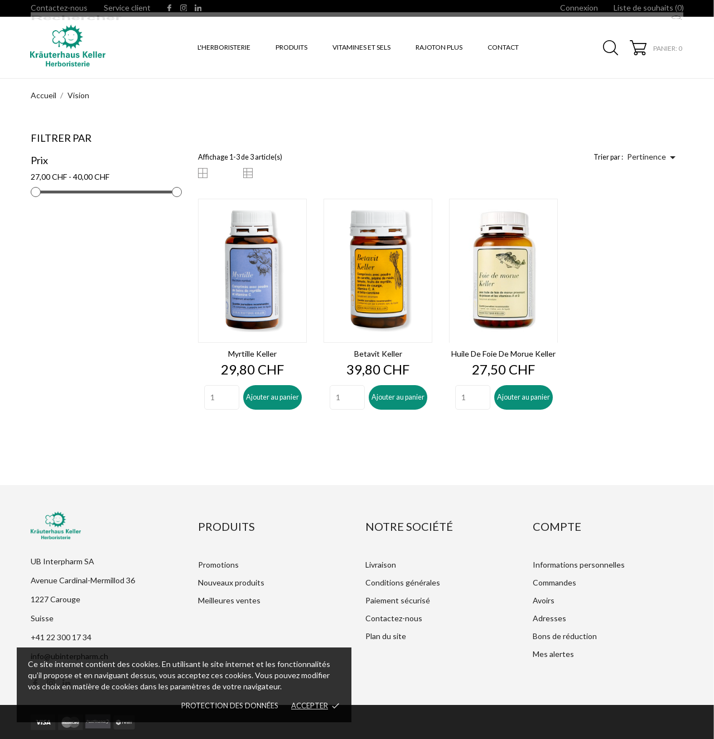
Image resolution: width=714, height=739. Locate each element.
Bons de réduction (565, 636)
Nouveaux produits (231, 582)
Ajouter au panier (272, 397)
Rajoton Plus (439, 47)
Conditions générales (402, 582)
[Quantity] (221, 397)
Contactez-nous (59, 7)
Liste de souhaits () (649, 7)
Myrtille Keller (252, 353)
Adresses (549, 618)
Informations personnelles (579, 564)
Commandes (554, 582)
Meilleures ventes (229, 600)
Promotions (218, 564)
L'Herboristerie (223, 47)
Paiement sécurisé (397, 600)
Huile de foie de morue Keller (503, 353)
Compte (557, 526)
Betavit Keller (378, 353)
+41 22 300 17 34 (61, 637)
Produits (291, 47)
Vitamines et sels (361, 47)
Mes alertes (553, 654)
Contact (503, 47)
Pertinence (653, 157)
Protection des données (229, 705)
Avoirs (543, 600)
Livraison (380, 564)
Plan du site (385, 636)
